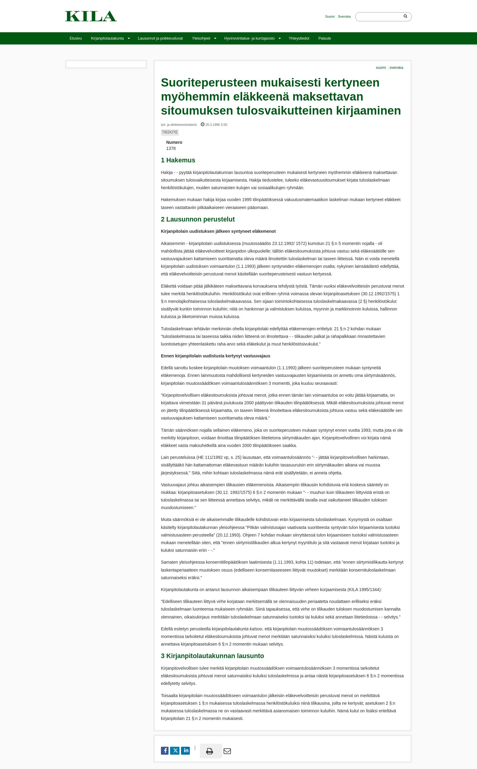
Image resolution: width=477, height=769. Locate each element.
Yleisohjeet (201, 38)
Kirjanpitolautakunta (107, 38)
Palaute (325, 38)
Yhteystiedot (299, 38)
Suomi (330, 16)
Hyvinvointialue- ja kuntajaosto (249, 38)
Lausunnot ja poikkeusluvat (160, 38)
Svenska (344, 16)
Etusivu (76, 38)
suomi (381, 68)
